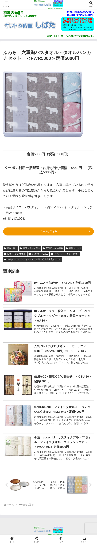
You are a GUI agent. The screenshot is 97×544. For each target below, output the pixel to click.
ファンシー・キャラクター (65, 254)
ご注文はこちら (48, 231)
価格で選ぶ (10, 248)
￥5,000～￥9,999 (38, 254)
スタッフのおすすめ (15, 254)
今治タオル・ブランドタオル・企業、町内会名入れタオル (32, 259)
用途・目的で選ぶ (30, 248)
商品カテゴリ (73, 248)
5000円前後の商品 (53, 248)
